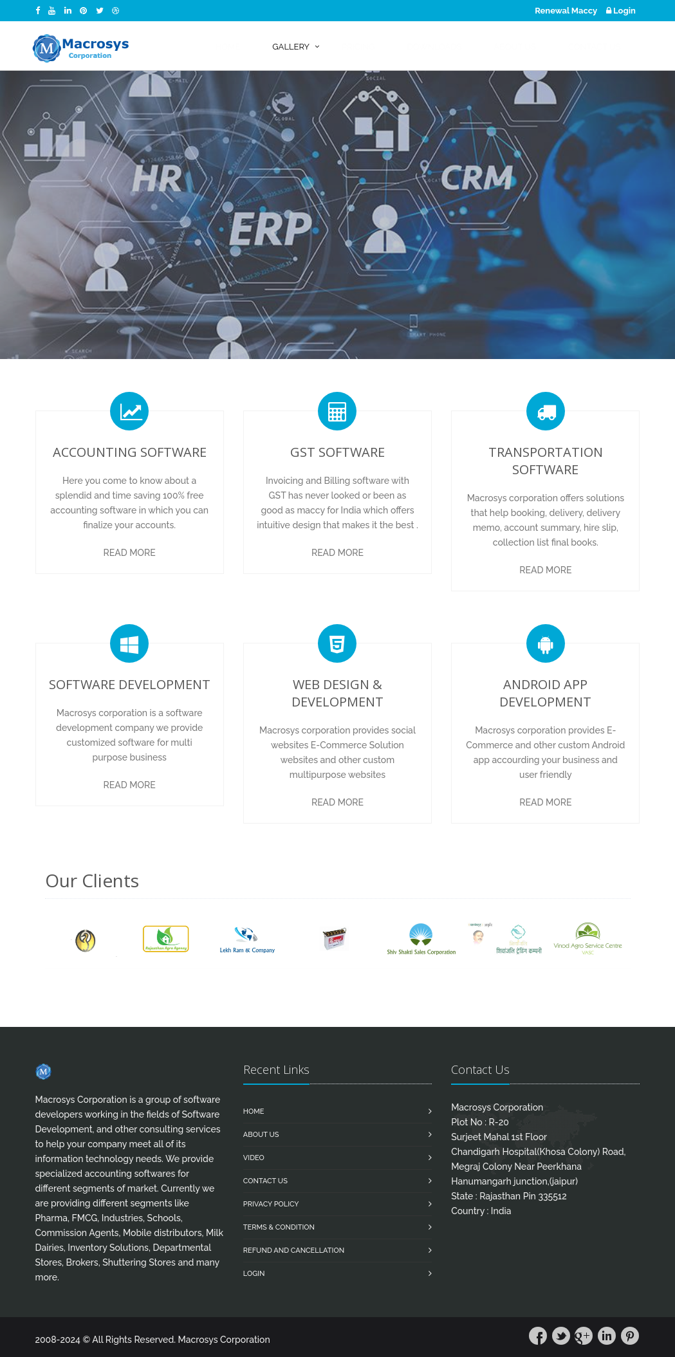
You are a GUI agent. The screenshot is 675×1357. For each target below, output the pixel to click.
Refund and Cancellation (293, 1250)
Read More (130, 553)
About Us (261, 1135)
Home (253, 1111)
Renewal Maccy (566, 10)
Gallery (291, 46)
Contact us (265, 1181)
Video (253, 1158)
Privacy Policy (271, 1204)
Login (621, 10)
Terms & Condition (279, 1227)
